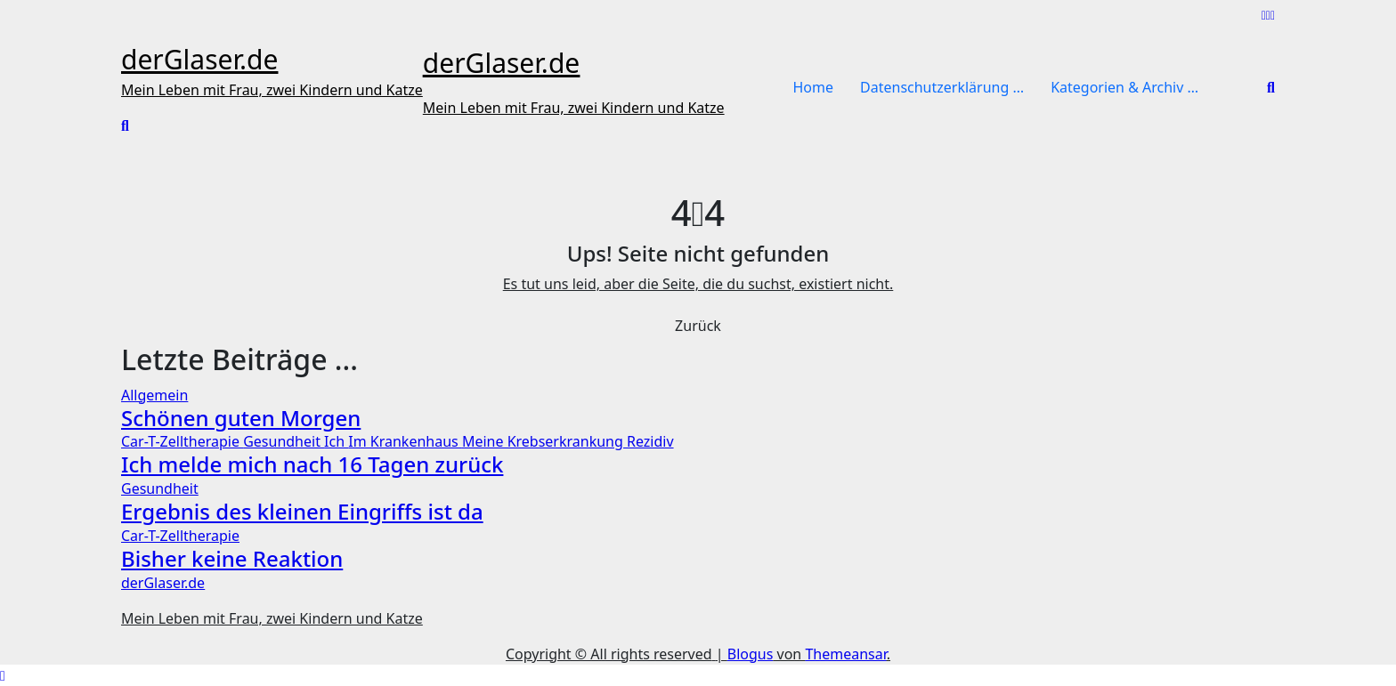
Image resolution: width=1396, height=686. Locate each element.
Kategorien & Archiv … (1124, 87)
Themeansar (845, 654)
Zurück (698, 325)
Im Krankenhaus (405, 441)
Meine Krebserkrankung (544, 441)
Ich (336, 441)
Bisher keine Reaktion (232, 558)
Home (813, 87)
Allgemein (154, 395)
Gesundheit (283, 441)
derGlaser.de (199, 59)
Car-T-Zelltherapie (182, 441)
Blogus (750, 654)
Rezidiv (650, 441)
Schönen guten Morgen (241, 417)
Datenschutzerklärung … (942, 87)
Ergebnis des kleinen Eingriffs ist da (302, 511)
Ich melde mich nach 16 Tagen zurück (312, 464)
